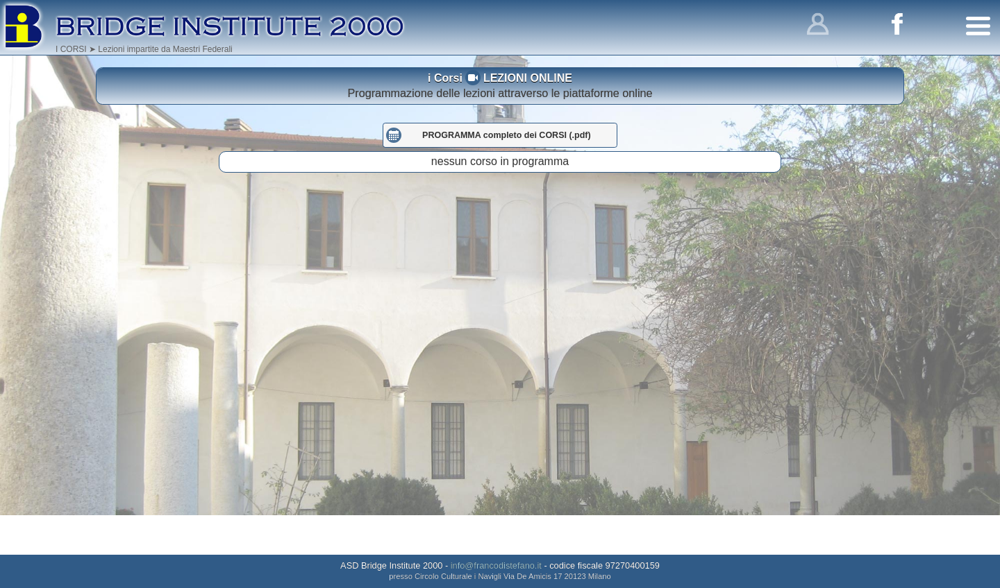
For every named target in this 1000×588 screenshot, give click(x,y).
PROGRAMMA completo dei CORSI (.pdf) (506, 175)
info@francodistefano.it (496, 565)
